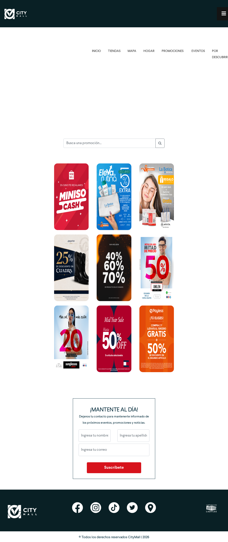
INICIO (96, 51)
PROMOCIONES (172, 51)
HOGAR (149, 51)
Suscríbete (114, 468)
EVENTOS (198, 51)
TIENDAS (114, 51)
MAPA (132, 51)
